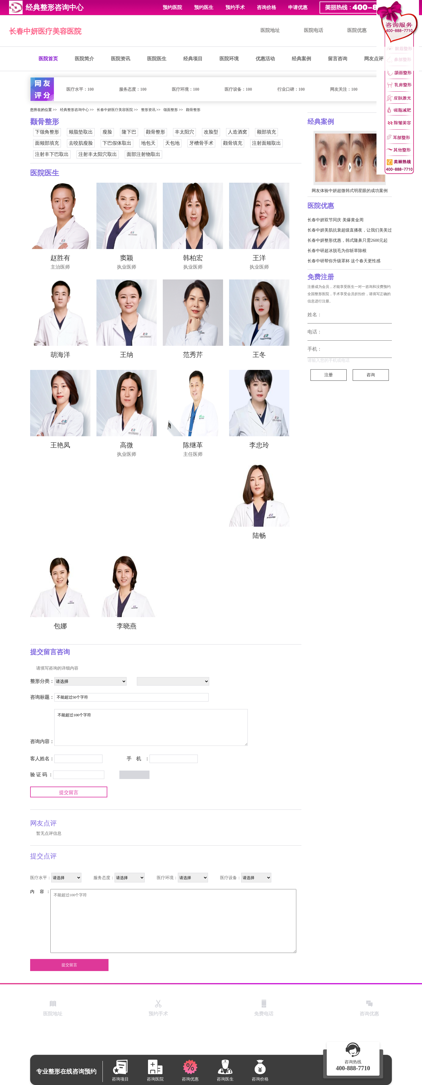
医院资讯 (120, 58)
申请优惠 (297, 7)
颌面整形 (170, 110)
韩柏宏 (193, 258)
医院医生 (156, 58)
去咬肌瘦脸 (81, 143)
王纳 (126, 354)
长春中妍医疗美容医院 (45, 31)
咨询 (371, 375)
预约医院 (172, 7)
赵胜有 (60, 258)
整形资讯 (148, 110)
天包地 (172, 143)
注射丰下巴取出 (52, 154)
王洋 (259, 258)
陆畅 (259, 535)
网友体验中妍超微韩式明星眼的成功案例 (350, 190)
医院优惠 (357, 30)
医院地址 (270, 30)
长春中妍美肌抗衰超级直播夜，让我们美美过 (349, 230)
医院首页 (48, 58)
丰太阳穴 (184, 131)
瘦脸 (107, 131)
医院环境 (229, 58)
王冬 (259, 354)
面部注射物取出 (143, 154)
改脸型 (211, 131)
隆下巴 (129, 131)
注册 (328, 375)
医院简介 (84, 58)
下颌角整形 (47, 131)
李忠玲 (259, 445)
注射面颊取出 (266, 143)
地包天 (148, 143)
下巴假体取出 (116, 143)
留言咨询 (337, 58)
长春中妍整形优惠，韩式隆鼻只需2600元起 (347, 240)
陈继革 (193, 445)
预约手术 (235, 7)
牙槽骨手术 (201, 143)
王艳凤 (60, 445)
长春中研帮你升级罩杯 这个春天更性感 (343, 261)
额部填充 (266, 131)
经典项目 (193, 58)
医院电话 (313, 30)
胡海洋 (60, 354)
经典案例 (301, 58)
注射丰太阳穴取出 (97, 154)
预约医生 (203, 7)
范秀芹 (193, 354)
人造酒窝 (237, 131)
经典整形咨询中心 (74, 110)
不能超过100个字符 (151, 727)
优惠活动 (265, 58)
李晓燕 (127, 626)
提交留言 (68, 792)
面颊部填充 (47, 143)
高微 (126, 445)
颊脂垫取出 (81, 131)
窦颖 (126, 258)
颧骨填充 (232, 143)
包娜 (60, 626)
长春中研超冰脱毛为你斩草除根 (337, 250)
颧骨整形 (193, 110)
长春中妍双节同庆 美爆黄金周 (335, 220)
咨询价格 (266, 7)
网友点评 (373, 58)
